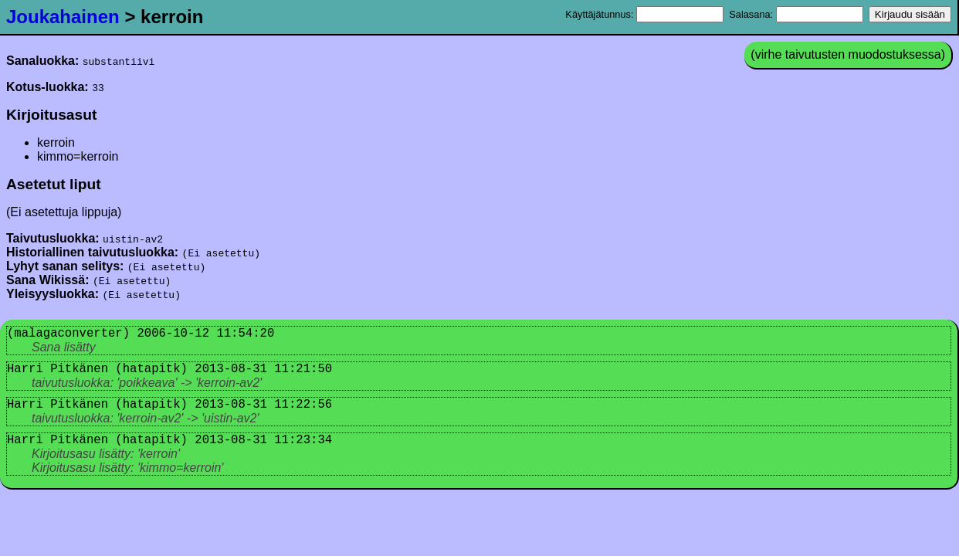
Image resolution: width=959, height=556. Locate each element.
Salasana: (795, 14)
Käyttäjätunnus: (644, 14)
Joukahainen (63, 16)
